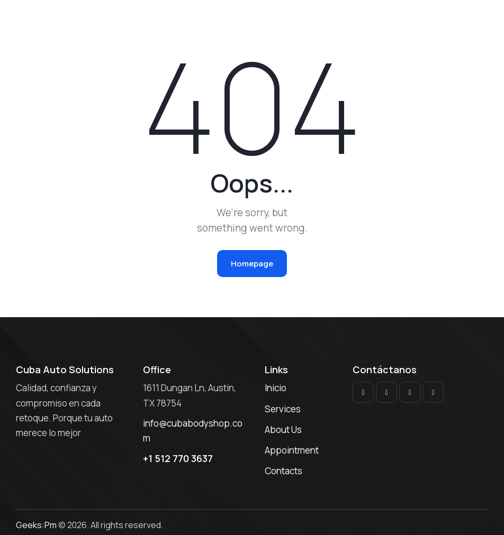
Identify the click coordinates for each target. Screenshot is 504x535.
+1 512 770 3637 (178, 458)
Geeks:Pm (36, 525)
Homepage (252, 263)
